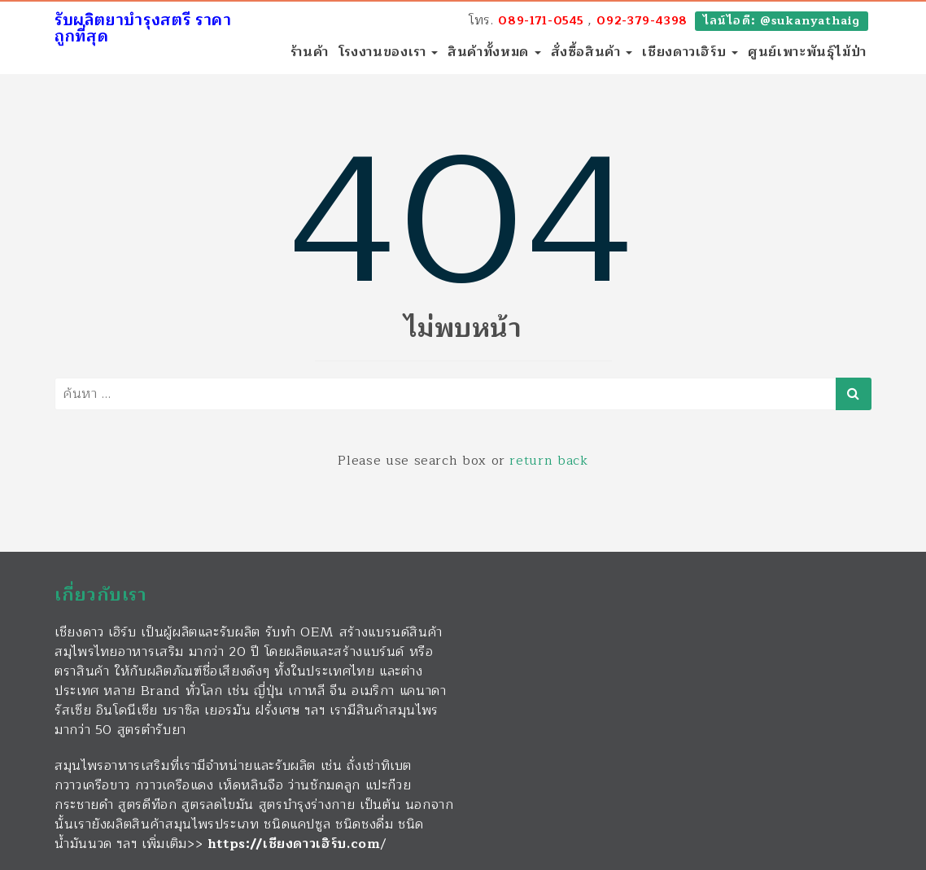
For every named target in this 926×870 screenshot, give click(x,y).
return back (548, 460)
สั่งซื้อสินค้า (592, 52)
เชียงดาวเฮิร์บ (690, 52)
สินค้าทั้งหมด (494, 52)
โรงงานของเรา (388, 52)
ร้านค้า (309, 52)
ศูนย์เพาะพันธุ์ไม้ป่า (807, 52)
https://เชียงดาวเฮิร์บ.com (294, 844)
